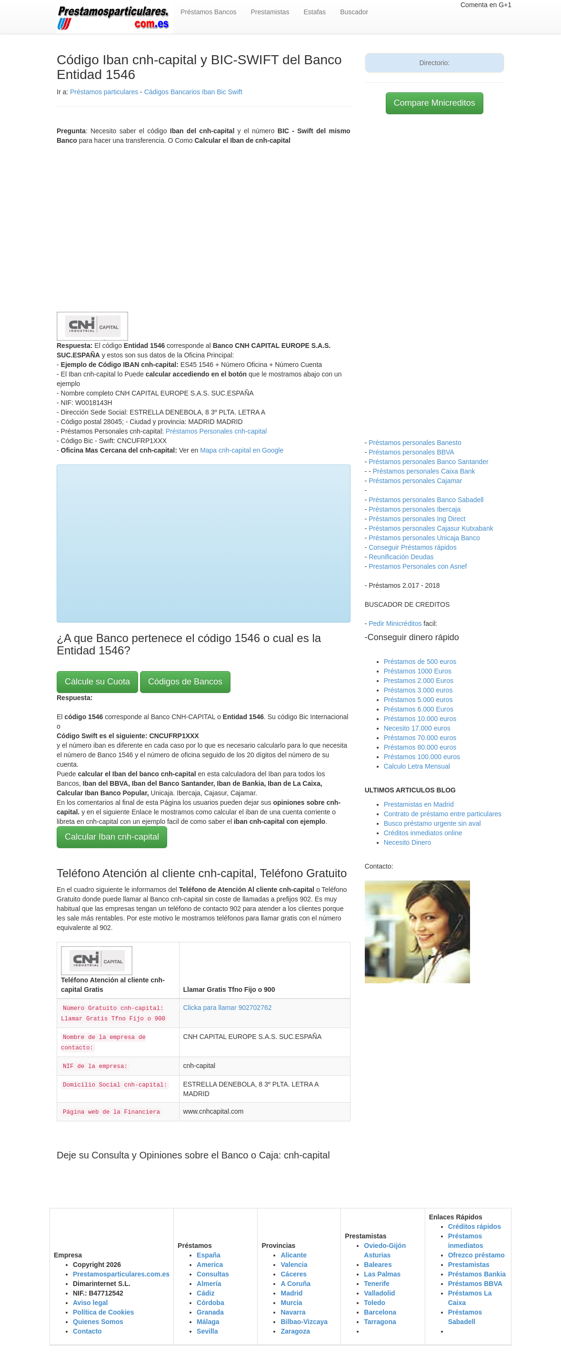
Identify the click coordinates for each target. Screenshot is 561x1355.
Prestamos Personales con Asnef (418, 566)
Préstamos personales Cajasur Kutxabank (431, 528)
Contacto (87, 1331)
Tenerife (376, 1283)
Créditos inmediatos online (423, 833)
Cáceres (293, 1274)
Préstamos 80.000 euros (420, 747)
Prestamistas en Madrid (419, 804)
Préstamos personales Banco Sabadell (426, 500)
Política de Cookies (103, 1312)
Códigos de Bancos (185, 681)
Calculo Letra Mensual (417, 766)
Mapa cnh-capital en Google (241, 450)
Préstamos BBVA (475, 1283)
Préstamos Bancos (208, 12)
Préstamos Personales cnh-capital (216, 431)
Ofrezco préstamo (476, 1255)
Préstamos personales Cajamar (415, 481)
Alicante (293, 1255)
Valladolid (379, 1293)
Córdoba (210, 1302)
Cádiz (205, 1293)
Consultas (213, 1274)
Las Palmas (382, 1274)
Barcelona (380, 1312)
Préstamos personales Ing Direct (417, 519)
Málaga (208, 1321)
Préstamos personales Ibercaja (415, 509)
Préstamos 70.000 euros (420, 738)
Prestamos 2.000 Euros (418, 680)
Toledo (374, 1302)
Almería (209, 1283)
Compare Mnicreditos (434, 103)
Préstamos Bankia (477, 1274)
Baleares (377, 1264)
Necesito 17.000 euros (417, 728)
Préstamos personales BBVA (411, 452)
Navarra (292, 1312)
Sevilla (207, 1331)
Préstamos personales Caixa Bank (424, 471)
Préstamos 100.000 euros (422, 757)
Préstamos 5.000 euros (418, 699)
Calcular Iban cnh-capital (112, 836)
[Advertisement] (204, 226)
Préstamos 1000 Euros (417, 671)
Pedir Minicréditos (395, 623)
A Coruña (295, 1283)
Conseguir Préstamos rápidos (412, 547)
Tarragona (380, 1321)
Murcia (291, 1302)
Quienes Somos (98, 1321)
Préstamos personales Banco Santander (428, 461)
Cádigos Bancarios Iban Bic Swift (193, 92)
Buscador (354, 12)
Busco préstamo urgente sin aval (432, 823)
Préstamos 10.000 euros (420, 718)
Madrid (291, 1293)
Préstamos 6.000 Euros (418, 709)
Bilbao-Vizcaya (304, 1321)
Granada (210, 1312)
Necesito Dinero (407, 842)
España (208, 1255)
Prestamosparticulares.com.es (121, 1274)
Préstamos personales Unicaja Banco (424, 538)
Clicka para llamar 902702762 (227, 1007)
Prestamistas (270, 12)
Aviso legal (90, 1302)
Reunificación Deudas (401, 557)
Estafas (314, 12)
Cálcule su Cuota (97, 681)
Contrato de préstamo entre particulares (442, 814)
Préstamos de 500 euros (420, 661)
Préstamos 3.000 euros (418, 690)
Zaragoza (295, 1331)
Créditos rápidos (474, 1226)
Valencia (293, 1264)
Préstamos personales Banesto (415, 442)
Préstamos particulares (104, 92)
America (210, 1264)
